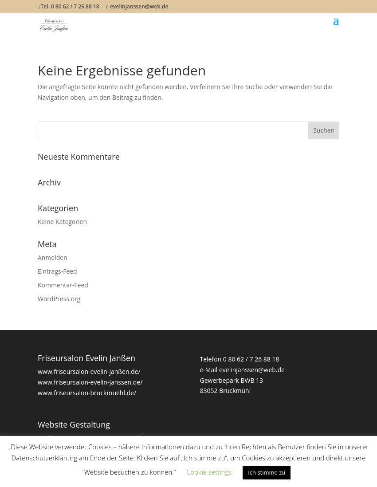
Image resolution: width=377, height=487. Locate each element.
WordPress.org (59, 299)
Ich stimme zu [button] (266, 472)
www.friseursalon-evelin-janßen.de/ (89, 371)
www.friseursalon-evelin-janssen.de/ (90, 382)
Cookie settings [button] (209, 471)
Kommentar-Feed (63, 285)
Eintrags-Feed (57, 271)
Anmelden (52, 257)
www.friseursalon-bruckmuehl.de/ (87, 393)
